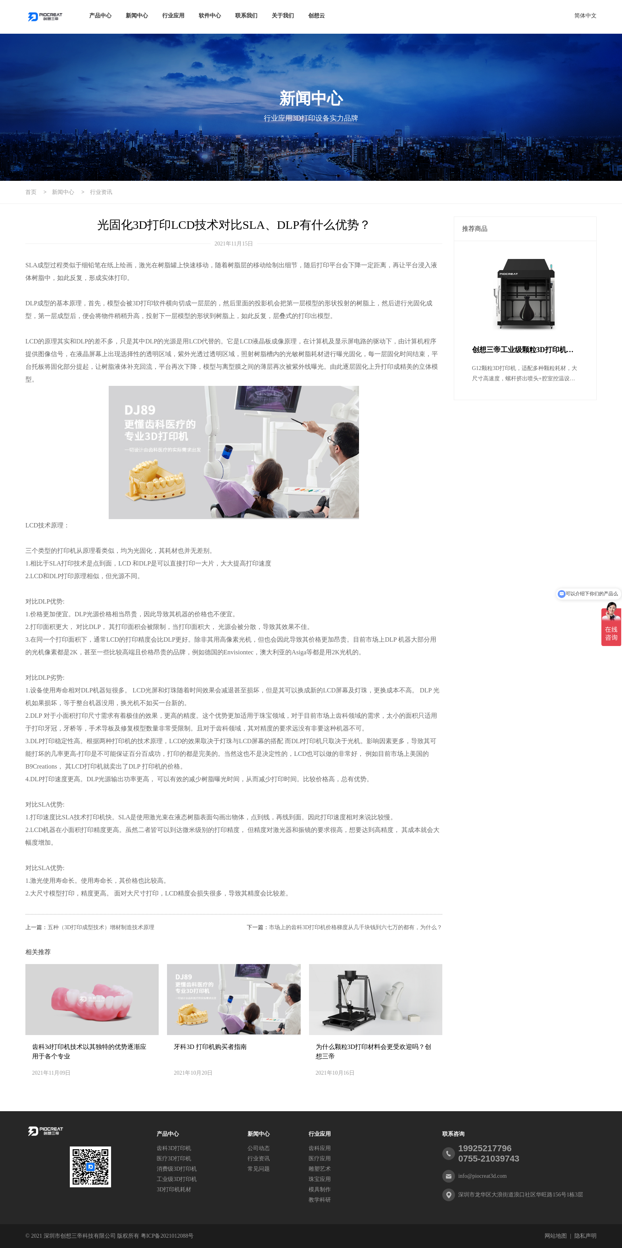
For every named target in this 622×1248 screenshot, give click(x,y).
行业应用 (173, 16)
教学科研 (320, 1200)
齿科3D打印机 (174, 1148)
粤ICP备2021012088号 (167, 1236)
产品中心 (100, 16)
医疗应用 (320, 1159)
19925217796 (485, 1148)
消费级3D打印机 (177, 1169)
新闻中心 (137, 16)
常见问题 (259, 1169)
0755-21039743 (488, 1159)
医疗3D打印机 (174, 1159)
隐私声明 (585, 1236)
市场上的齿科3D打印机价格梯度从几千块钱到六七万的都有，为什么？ (355, 927)
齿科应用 (320, 1148)
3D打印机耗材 (174, 1189)
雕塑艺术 (320, 1169)
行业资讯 (101, 192)
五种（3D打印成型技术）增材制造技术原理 (101, 927)
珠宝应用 (320, 1179)
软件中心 (210, 16)
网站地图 (556, 1236)
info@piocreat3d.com (482, 1176)
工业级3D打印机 (177, 1179)
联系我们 (246, 16)
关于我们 (283, 16)
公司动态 (259, 1148)
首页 (30, 192)
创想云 (316, 16)
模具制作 (320, 1189)
